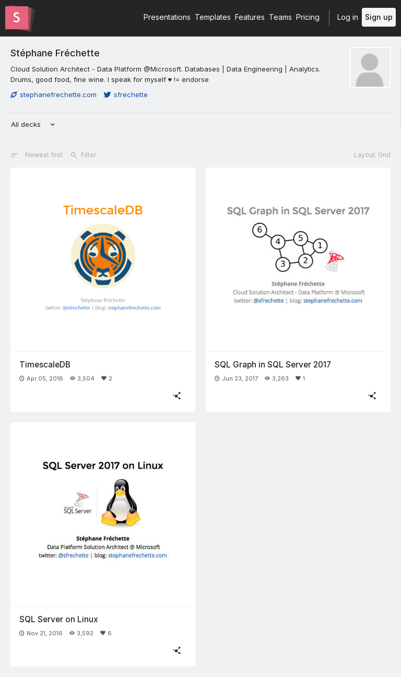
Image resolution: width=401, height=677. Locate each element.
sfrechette (126, 94)
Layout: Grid (372, 155)
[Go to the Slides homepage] (16, 17)
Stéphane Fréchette (55, 52)
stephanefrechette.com (53, 94)
